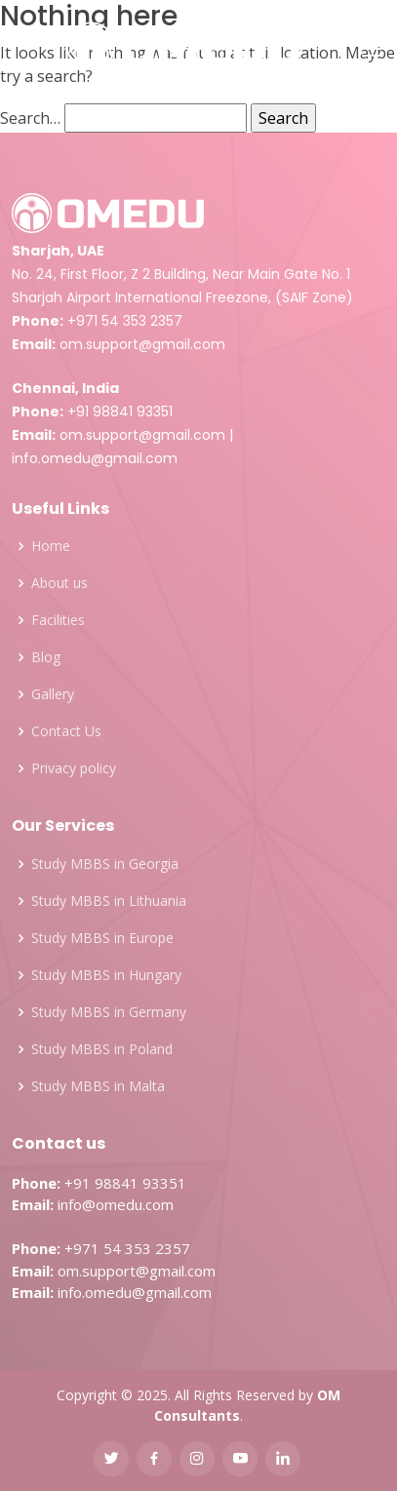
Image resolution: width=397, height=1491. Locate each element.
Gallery (52, 694)
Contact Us (66, 731)
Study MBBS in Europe (102, 938)
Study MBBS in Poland (102, 1049)
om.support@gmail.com (142, 344)
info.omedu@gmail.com (95, 458)
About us (59, 583)
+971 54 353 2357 (124, 321)
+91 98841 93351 (120, 411)
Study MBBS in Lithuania (108, 901)
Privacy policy (73, 768)
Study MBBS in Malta (98, 1086)
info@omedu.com (116, 1204)
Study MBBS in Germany (108, 1012)
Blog (45, 657)
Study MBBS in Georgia (105, 864)
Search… (30, 118)
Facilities (58, 620)
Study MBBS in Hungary (106, 975)
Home (50, 546)
